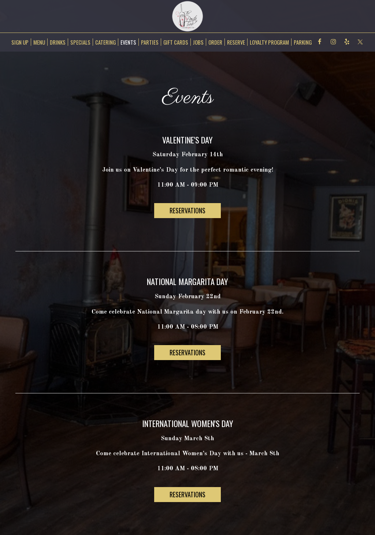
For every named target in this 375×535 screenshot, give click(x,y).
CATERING (105, 42)
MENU (39, 42)
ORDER (215, 42)
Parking (303, 42)
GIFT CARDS (175, 42)
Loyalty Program (269, 42)
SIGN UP (19, 42)
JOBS (198, 42)
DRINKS (58, 42)
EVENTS (128, 42)
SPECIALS (80, 42)
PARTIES (150, 42)
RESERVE (236, 42)
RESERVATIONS (187, 210)
